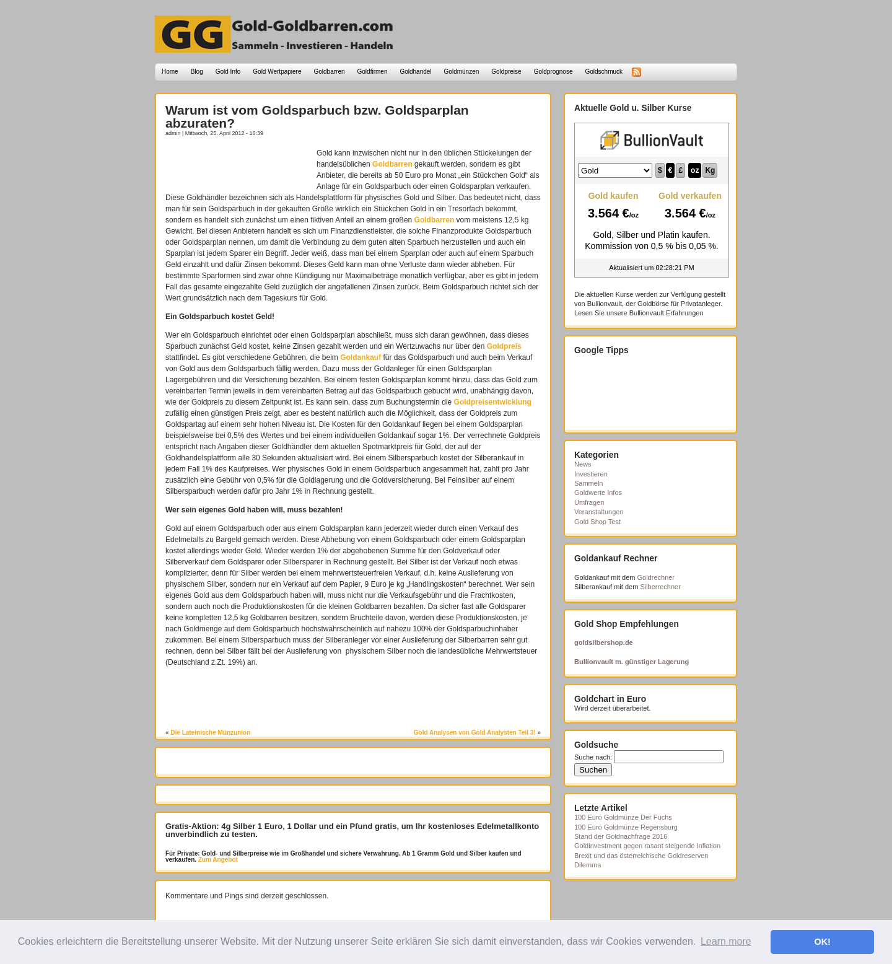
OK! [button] (822, 942)
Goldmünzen (461, 71)
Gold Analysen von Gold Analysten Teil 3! (475, 732)
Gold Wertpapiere (277, 71)
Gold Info (228, 71)
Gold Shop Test (597, 521)
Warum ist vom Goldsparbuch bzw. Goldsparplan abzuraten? (317, 116)
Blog (197, 71)
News (583, 464)
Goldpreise (506, 71)
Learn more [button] (726, 941)
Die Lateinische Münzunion (210, 732)
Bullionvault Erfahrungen (666, 313)
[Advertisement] (237, 166)
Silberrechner (660, 586)
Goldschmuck (604, 71)
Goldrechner (656, 577)
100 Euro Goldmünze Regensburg (626, 827)
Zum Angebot (217, 859)
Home (170, 71)
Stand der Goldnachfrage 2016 (620, 836)
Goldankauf (360, 357)
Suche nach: (593, 757)
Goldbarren (329, 71)
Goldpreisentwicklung (492, 402)
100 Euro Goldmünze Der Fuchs (623, 817)
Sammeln (588, 483)
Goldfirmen (372, 71)
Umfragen (589, 502)
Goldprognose (553, 71)
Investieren (591, 474)
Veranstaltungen (599, 511)
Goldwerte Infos (598, 492)
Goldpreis (504, 346)
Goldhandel (415, 71)
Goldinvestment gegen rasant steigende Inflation (647, 845)
